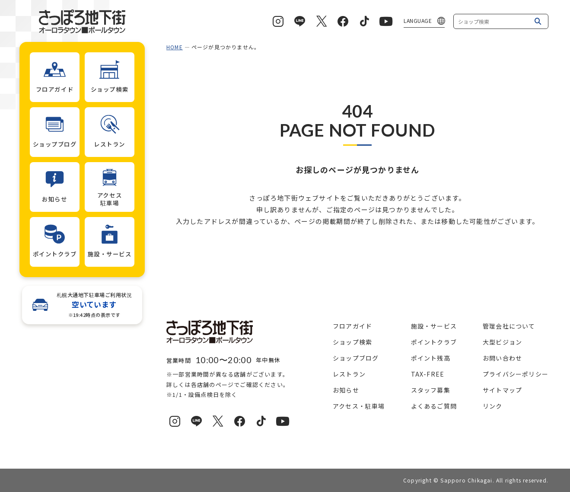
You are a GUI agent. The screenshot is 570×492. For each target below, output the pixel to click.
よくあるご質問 (434, 406)
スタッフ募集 (430, 390)
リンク (493, 406)
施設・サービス (434, 326)
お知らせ (346, 390)
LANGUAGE (418, 20)
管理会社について (509, 326)
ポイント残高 (430, 358)
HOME (174, 47)
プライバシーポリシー (515, 374)
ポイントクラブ (434, 342)
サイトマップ (502, 390)
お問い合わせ (502, 358)
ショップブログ (356, 358)
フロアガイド (352, 326)
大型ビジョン (502, 342)
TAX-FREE (428, 374)
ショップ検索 (352, 342)
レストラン (349, 374)
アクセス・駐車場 (359, 406)
